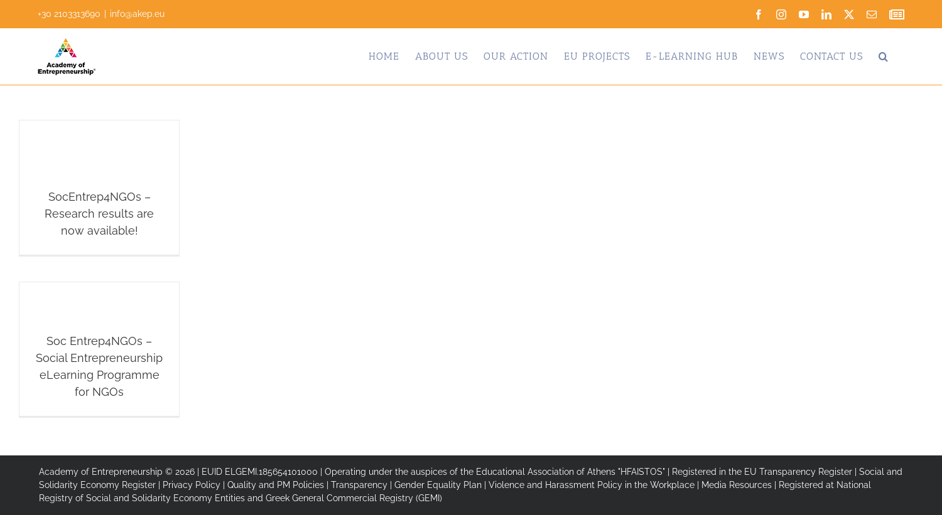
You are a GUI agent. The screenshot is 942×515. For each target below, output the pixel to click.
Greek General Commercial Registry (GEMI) (354, 498)
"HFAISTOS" (641, 472)
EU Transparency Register (798, 472)
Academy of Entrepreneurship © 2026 (117, 472)
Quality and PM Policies (275, 485)
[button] (884, 56)
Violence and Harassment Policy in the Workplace (592, 485)
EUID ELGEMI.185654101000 (260, 472)
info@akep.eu (137, 14)
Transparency (359, 485)
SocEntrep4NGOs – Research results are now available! (99, 213)
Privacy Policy (191, 485)
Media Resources (736, 485)
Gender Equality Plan (438, 485)
